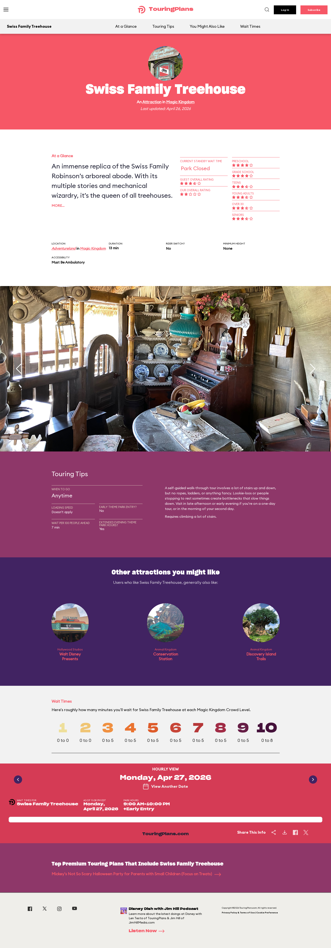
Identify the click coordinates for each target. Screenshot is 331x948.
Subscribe (314, 9)
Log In (285, 9)
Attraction (151, 101)
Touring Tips (163, 26)
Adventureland (64, 248)
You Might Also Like (207, 26)
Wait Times (250, 26)
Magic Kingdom (180, 101)
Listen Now (148, 931)
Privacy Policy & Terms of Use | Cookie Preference (250, 912)
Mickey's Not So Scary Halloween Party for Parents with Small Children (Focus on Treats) (136, 873)
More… (58, 205)
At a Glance (126, 26)
